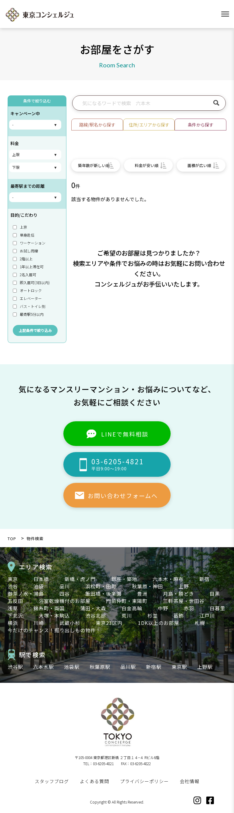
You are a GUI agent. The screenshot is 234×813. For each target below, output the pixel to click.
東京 (13, 579)
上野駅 (205, 666)
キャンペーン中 (25, 113)
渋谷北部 (95, 615)
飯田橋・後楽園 (103, 593)
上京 (20, 227)
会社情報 (189, 781)
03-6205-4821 (131, 464)
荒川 (127, 615)
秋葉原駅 (100, 666)
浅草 (13, 608)
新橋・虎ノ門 (80, 579)
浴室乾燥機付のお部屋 (64, 600)
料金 (14, 143)
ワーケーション (29, 242)
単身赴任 (23, 234)
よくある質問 (94, 781)
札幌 (200, 622)
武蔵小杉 (69, 622)
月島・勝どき (178, 593)
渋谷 (13, 586)
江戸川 (207, 615)
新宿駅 (153, 666)
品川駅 (128, 666)
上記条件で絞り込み (35, 330)
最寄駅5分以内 (28, 314)
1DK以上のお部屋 (158, 622)
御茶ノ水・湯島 (26, 593)
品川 (64, 586)
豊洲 (142, 593)
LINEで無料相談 (124, 434)
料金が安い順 (146, 165)
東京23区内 (109, 622)
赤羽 (189, 608)
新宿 (204, 579)
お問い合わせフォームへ (123, 495)
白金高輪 (132, 608)
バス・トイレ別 (29, 306)
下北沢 (15, 615)
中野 (163, 608)
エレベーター (27, 298)
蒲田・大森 (93, 608)
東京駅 (179, 666)
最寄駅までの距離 (27, 186)
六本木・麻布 (168, 579)
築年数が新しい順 (94, 165)
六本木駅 (43, 666)
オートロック (27, 290)
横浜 (13, 622)
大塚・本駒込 (54, 615)
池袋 (39, 586)
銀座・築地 (124, 579)
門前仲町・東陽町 (126, 600)
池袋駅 (72, 666)
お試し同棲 (25, 250)
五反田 (15, 600)
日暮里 (217, 608)
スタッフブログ (52, 781)
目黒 (215, 593)
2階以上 (23, 258)
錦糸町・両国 (49, 608)
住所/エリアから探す (149, 124)
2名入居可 (24, 274)
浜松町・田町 (100, 586)
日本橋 (41, 579)
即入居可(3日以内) (31, 282)
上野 (184, 586)
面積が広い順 (199, 165)
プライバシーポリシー (144, 781)
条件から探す (200, 124)
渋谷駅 (15, 666)
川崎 (39, 622)
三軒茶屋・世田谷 (183, 600)
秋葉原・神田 (147, 586)
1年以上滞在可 (28, 266)
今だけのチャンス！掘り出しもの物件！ (54, 630)
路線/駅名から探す (97, 124)
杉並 (152, 615)
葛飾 (178, 615)
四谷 (64, 593)
